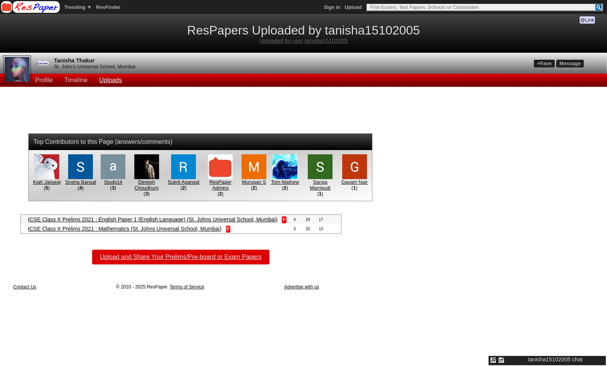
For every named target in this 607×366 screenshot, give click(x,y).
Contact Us (24, 287)
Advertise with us (301, 287)
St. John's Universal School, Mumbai (94, 66)
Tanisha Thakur (74, 60)
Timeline (75, 80)
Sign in (332, 7)
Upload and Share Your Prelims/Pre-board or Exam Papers (181, 257)
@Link (587, 20)
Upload (353, 7)
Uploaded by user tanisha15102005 (303, 41)
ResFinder (108, 7)
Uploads (110, 80)
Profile (44, 80)
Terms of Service (187, 287)
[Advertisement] (303, 111)
